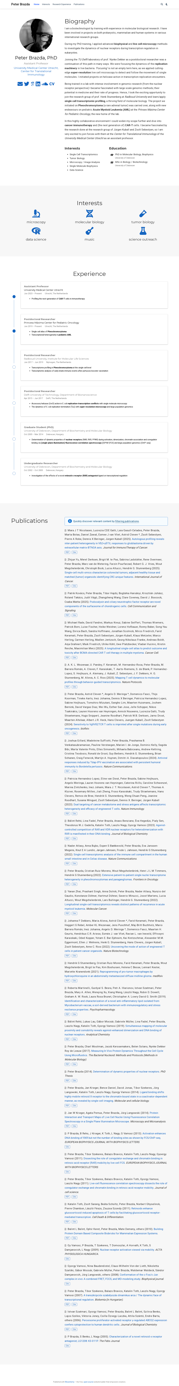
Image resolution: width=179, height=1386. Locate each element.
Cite (74, 558)
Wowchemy (69, 1382)
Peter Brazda (20, 4)
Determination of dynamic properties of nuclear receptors (126, 1076)
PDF (67, 558)
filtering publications (127, 526)
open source (88, 1382)
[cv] (52, 84)
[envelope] (20, 84)
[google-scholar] (32, 84)
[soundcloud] (45, 84)
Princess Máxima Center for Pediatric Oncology (51, 323)
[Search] (162, 4)
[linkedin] (38, 84)
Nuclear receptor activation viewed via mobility (127, 1255)
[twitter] (26, 84)
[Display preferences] (167, 4)
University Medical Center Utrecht (43, 290)
